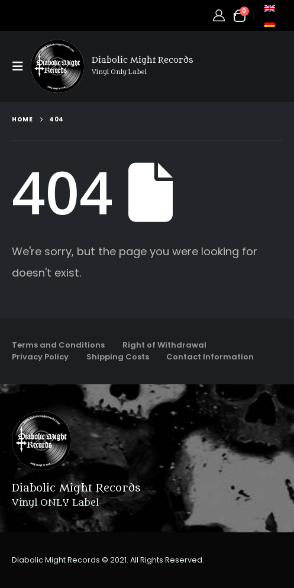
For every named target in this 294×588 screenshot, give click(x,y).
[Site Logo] (57, 66)
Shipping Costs (117, 356)
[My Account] (219, 15)
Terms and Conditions (58, 345)
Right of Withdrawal (164, 345)
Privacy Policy (40, 356)
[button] (21, 66)
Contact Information (210, 356)
